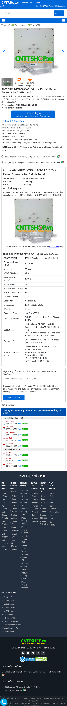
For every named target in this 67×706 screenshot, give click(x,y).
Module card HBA (11, 628)
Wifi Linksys (5, 541)
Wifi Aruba (4, 507)
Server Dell (52, 494)
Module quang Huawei (24, 585)
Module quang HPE (24, 502)
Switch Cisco (14, 497)
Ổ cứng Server (10, 597)
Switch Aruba (14, 510)
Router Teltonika (44, 522)
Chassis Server (10, 608)
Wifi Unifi (5, 529)
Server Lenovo (53, 507)
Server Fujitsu (52, 523)
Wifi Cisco (5, 494)
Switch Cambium (15, 529)
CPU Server (9, 611)
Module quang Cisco (24, 493)
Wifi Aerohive (5, 535)
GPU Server (9, 632)
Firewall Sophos (34, 513)
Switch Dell (14, 522)
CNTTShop (54, 247)
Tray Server (8, 614)
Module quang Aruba (24, 512)
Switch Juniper (14, 516)
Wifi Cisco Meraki (5, 515)
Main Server (9, 604)
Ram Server (9, 601)
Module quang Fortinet (24, 530)
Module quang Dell (24, 539)
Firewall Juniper (34, 507)
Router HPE (43, 503)
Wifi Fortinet (5, 522)
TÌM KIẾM (58, 13)
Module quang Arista (24, 566)
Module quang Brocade (24, 548)
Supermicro (54, 512)
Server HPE (52, 501)
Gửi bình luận (14, 397)
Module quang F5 (25, 557)
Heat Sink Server (11, 621)
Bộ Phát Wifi (3, 486)
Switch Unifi (14, 535)
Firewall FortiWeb (35, 520)
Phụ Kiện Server (8, 592)
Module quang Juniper (24, 521)
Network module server (13, 625)
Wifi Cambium (6, 501)
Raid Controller (10, 618)
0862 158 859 (34, 3)
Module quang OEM (24, 576)
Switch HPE (14, 503)
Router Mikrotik (43, 516)
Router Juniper (43, 510)
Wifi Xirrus (4, 548)
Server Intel (52, 517)
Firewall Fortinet (34, 501)
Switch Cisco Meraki (14, 543)
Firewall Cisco (34, 494)
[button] (62, 51)
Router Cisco (43, 497)
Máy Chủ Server (52, 486)
